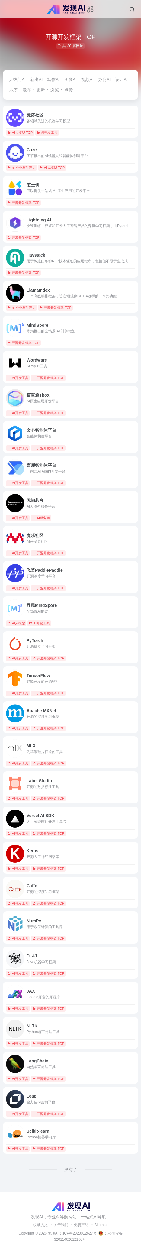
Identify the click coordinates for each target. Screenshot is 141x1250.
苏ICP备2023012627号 (78, 1233)
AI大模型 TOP (20, 132)
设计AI (121, 79)
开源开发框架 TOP (23, 203)
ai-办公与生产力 (21, 167)
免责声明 (81, 1225)
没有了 (70, 1169)
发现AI (53, 1233)
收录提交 (40, 1225)
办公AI (104, 79)
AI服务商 (41, 518)
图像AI (70, 79)
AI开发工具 (47, 132)
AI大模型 (16, 623)
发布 (27, 89)
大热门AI (17, 79)
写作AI (53, 79)
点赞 (68, 89)
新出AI (36, 79)
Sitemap (101, 1225)
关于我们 (61, 1225)
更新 (41, 89)
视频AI (87, 79)
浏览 (54, 89)
